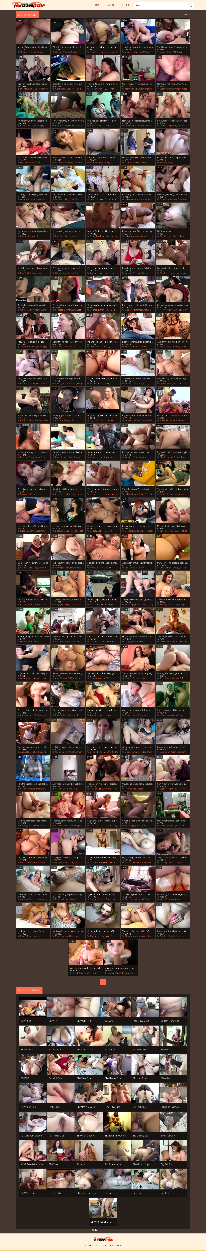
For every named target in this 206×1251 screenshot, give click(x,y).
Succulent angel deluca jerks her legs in (68, 600)
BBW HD (25, 1078)
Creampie (76, 89)
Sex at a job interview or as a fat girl (68, 673)
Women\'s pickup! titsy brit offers (102, 600)
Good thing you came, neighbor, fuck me (172, 894)
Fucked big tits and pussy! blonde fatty (103, 563)
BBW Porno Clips (141, 1164)
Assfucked (43, 420)
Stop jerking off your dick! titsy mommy (137, 84)
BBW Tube (26, 1021)
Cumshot (42, 899)
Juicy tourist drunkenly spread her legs (137, 747)
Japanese (113, 236)
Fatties (184, 531)
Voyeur (106, 347)
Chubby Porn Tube (170, 1021)
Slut (36, 420)
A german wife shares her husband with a (103, 894)
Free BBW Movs (141, 1021)
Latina (45, 678)
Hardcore (72, 126)
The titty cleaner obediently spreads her (33, 710)
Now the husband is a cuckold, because (33, 784)
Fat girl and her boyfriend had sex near (33, 157)
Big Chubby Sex (140, 1135)
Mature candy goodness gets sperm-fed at (120, 968)
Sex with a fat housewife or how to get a (68, 342)
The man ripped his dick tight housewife (172, 857)
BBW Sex (165, 1078)
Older (185, 383)
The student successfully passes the (137, 600)
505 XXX (109, 1021)
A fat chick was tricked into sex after (33, 268)
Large (40, 494)
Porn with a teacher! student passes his (172, 121)
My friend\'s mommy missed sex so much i (33, 857)
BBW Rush (166, 1049)
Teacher (32, 347)
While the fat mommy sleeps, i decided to (68, 47)
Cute (81, 973)
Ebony (43, 457)
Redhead (59, 310)
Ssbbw (74, 52)
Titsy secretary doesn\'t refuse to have (33, 379)
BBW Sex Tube (84, 1078)
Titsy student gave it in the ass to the (33, 342)
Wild (67, 236)
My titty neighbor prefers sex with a (68, 931)
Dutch (109, 310)
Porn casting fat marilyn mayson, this (68, 231)
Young (134, 89)
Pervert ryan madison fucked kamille (33, 489)
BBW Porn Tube (28, 1193)
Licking (66, 199)
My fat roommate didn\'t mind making (33, 600)
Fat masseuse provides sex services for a (103, 157)
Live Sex (124, 5)
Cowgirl (111, 973)
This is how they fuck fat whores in (68, 121)
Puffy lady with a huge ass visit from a (68, 268)
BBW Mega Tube (113, 1078)
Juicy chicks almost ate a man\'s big (33, 84)
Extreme (102, 310)
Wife (178, 715)
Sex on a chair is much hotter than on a (137, 821)
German (24, 310)
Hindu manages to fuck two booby (33, 636)
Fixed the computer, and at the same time (137, 305)
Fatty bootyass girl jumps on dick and (68, 636)
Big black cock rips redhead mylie (172, 452)
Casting (128, 273)
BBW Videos (27, 1049)
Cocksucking (40, 715)
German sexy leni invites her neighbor (103, 857)
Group (148, 126)
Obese (150, 531)
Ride (137, 531)
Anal (32, 89)
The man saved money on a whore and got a (68, 821)
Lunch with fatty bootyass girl (170, 268)
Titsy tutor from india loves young (137, 47)
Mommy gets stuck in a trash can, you (68, 415)
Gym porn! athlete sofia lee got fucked (68, 857)
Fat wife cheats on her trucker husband (68, 452)
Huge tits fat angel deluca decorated (103, 526)
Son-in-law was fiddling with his (171, 710)
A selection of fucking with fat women (137, 563)
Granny (23, 52)
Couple (168, 678)
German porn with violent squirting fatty (103, 452)
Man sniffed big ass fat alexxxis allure (172, 526)
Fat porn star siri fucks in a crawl (67, 710)
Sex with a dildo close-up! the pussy (68, 84)
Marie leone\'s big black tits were (32, 452)
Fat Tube (165, 1193)
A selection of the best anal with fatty (137, 379)
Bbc (140, 52)
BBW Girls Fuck (84, 1021)
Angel (57, 604)
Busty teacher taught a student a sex (137, 342)
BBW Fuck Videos (170, 1107)
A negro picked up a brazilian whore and (33, 747)
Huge (101, 457)
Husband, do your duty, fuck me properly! (33, 931)
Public (99, 347)
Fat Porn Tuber (140, 1049)
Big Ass (147, 199)
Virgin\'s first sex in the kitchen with (85, 968)
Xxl (31, 494)
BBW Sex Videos (85, 1135)
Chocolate (78, 531)
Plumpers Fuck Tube (87, 1193)
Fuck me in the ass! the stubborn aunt (33, 526)
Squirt (180, 52)
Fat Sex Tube (55, 1193)
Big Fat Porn (167, 1164)
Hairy (63, 89)
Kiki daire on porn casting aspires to (103, 747)
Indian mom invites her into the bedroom (172, 415)
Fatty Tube (54, 1107)
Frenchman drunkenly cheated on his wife (33, 415)
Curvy (111, 678)
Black (80, 126)
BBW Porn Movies (86, 1107)
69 (117, 494)
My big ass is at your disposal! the (33, 231)
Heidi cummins (164, 231)
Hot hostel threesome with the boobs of (137, 636)
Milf (174, 52)
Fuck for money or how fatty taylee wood (137, 268)
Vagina (145, 678)
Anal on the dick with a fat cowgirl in (172, 342)
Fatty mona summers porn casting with (172, 157)
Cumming (38, 52)
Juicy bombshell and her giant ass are (103, 47)
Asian (141, 494)
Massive (77, 604)
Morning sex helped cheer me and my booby (33, 821)
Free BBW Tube (112, 1107)
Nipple (114, 789)
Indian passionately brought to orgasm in (103, 342)
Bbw (109, 52)
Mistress (171, 825)
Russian (24, 531)
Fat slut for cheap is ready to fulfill (137, 452)
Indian (135, 52)
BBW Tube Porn (28, 1107)
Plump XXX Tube (85, 1049)
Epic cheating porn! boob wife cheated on (103, 636)
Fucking (142, 457)
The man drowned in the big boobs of (172, 600)
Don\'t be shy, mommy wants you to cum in (172, 379)
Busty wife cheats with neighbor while (103, 231)
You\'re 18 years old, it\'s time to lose (137, 894)
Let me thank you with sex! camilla (33, 563)
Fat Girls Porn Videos (31, 1135)
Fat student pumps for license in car (137, 526)
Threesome (130, 126)
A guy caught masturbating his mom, (68, 784)
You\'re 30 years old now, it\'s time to (103, 84)
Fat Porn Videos (113, 1164)
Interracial (24, 89)
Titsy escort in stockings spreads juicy (103, 784)
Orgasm (175, 347)
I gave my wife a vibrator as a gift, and (172, 931)
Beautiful (104, 236)
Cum (114, 715)
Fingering (77, 383)
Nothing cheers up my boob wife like (103, 379)
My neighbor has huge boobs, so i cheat (172, 673)
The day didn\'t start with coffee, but (137, 931)
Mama (143, 236)
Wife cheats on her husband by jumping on (33, 673)
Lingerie (36, 936)
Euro (74, 310)
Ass (179, 936)
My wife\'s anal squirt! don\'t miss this (33, 47)
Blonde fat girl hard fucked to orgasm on (68, 489)
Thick (77, 641)
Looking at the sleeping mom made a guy (33, 194)
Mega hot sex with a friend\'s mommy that (137, 157)
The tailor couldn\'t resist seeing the (137, 489)
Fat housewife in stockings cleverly (68, 194)
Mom (169, 52)
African (36, 457)
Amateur (66, 52)
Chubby (141, 89)
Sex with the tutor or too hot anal (101, 194)
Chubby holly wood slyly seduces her (137, 784)
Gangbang (164, 199)
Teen (77, 199)
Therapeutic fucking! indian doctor (172, 489)
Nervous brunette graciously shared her (137, 121)
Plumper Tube (140, 1078)
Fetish (30, 52)
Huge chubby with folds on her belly (103, 415)
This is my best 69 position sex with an (103, 489)
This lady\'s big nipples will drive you (68, 894)
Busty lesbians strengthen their (66, 379)
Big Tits (110, 162)
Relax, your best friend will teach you (137, 231)
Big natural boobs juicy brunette (136, 415)
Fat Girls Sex (111, 1193)
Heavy (163, 310)
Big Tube (137, 1193)
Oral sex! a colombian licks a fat (101, 121)
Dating (110, 5)
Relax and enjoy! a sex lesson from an (68, 157)
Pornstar (76, 715)
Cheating (140, 789)
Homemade (34, 162)
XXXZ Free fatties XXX (32, 1164)
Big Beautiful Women (115, 1135)
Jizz (79, 310)
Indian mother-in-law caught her (171, 821)
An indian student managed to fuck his (33, 121)
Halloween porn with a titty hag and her (68, 526)
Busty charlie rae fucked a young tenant (103, 821)
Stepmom (43, 89)
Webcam (42, 568)
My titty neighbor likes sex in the (136, 857)
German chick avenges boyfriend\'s (103, 931)
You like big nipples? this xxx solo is (172, 47)
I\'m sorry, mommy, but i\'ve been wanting (137, 194)
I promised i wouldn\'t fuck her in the (33, 894)
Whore (78, 678)
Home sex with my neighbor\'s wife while (172, 84)
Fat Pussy (110, 1049)
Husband (24, 162)
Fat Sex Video (56, 1049)
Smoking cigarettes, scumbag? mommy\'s (172, 747)
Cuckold (64, 936)
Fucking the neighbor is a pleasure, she (103, 710)
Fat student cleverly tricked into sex (172, 305)
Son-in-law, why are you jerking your (172, 784)
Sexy (62, 236)
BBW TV (53, 1021)
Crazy (145, 383)
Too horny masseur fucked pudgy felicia (137, 673)
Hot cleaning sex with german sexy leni (68, 747)
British (93, 494)
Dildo (69, 89)
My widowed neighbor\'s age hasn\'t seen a (172, 563)
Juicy (77, 862)
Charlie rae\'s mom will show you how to (137, 710)
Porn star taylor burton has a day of (68, 305)
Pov (114, 310)
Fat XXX (81, 1164)
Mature (146, 52)
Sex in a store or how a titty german (103, 673)
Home (97, 5)
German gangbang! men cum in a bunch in (172, 194)
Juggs (184, 89)
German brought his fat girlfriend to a (103, 305)
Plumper (102, 52)
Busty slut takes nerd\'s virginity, (32, 305)
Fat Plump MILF (57, 1135)
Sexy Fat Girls (168, 1135)
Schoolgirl (38, 126)
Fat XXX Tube (55, 1078)
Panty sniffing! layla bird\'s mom (101, 268)
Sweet (71, 752)
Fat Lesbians (139, 1107)
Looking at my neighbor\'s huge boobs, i (68, 563)
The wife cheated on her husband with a (172, 636)
